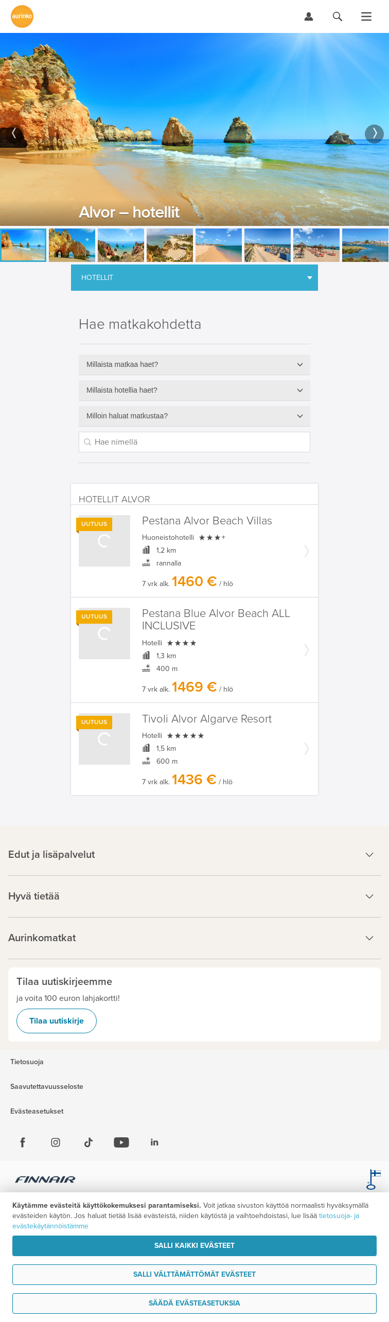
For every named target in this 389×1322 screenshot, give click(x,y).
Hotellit (97, 277)
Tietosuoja (27, 1062)
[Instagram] (55, 1142)
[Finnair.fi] (45, 1181)
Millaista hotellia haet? (121, 390)
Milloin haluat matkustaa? (127, 416)
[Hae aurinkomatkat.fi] (337, 16)
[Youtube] (121, 1142)
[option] (194, 129)
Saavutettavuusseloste (46, 1087)
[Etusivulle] (22, 16)
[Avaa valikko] (366, 16)
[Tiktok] (88, 1142)
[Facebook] (22, 1142)
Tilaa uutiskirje (56, 1021)
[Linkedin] (154, 1142)
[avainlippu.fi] (373, 1181)
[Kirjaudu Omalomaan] (308, 16)
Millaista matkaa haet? (122, 364)
